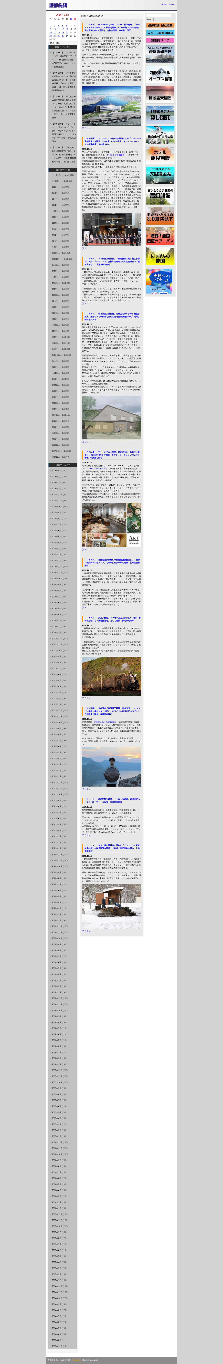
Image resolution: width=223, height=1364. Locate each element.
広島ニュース (58, 367)
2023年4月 (56, 686)
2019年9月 (56, 944)
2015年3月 (56, 1268)
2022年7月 (56, 740)
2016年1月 (56, 1208)
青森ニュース (58, 187)
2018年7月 (56, 1028)
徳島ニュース (58, 397)
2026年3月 (56, 476)
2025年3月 (56, 548)
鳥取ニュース (58, 379)
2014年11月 (57, 1292)
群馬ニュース (58, 223)
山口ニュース (58, 373)
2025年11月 (57, 500)
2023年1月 (56, 704)
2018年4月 (56, 1046)
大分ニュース (58, 433)
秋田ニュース (58, 193)
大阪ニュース (58, 343)
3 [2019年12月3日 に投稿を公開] (54, 26)
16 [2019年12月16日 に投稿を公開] (50, 32)
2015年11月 (57, 1220)
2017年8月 (56, 1094)
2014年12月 (57, 1286)
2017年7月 (56, 1100)
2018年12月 (57, 998)
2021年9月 (56, 800)
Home (83, 16)
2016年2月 (56, 1202)
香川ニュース (58, 391)
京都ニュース (58, 337)
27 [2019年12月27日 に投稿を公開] (67, 36)
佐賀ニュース (58, 421)
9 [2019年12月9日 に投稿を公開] (50, 29)
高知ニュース (58, 409)
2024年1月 (56, 632)
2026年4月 (56, 470)
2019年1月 (56, 992)
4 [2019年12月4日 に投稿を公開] (58, 26)
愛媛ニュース (58, 403)
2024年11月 (57, 572)
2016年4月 (56, 1190)
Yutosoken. (77, 1360)
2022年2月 (56, 770)
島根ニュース (58, 385)
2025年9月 (56, 512)
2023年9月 (56, 656)
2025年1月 (56, 560)
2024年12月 (57, 566)
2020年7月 (56, 884)
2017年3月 (56, 1124)
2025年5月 (56, 536)
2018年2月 (56, 1058)
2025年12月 (57, 494)
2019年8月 (56, 950)
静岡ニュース (58, 283)
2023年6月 (56, 674)
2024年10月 (57, 578)
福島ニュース (58, 217)
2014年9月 (56, 1304)
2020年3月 (56, 908)
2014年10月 (57, 1298)
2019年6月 (56, 962)
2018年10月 (57, 1010)
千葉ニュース (58, 247)
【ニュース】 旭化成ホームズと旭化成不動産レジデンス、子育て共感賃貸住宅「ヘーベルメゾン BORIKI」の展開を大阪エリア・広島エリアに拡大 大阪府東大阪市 (64, 107)
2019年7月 (56, 956)
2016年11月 (57, 1148)
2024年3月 (56, 620)
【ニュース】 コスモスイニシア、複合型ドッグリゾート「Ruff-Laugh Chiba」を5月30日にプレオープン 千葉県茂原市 (64, 59)
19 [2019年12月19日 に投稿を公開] (63, 32)
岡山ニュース (58, 361)
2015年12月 (57, 1214)
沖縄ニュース (58, 457)
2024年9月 (56, 584)
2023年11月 (57, 644)
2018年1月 (56, 1064)
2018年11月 (57, 1004)
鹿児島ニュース (59, 451)
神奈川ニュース (59, 259)
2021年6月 (56, 818)
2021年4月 (56, 830)
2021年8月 (56, 806)
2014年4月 (56, 1334)
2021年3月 (56, 836)
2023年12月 (57, 638)
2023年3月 (56, 692)
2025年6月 (56, 530)
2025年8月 (56, 518)
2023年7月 (56, 668)
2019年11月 (57, 932)
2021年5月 (56, 824)
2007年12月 (57, 1346)
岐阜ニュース (58, 295)
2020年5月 (56, 896)
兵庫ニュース (58, 349)
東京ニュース (58, 253)
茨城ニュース (58, 235)
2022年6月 (56, 746)
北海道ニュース (59, 181)
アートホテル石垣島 (97, 468)
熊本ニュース (58, 439)
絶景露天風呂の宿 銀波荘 (105, 722)
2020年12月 (57, 854)
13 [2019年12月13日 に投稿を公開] (67, 29)
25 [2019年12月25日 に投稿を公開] (59, 36)
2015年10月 (57, 1226)
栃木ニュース (58, 229)
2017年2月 (56, 1130)
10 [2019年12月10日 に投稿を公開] (54, 29)
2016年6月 (56, 1178)
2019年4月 (56, 974)
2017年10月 (57, 1082)
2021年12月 (57, 782)
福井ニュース (58, 313)
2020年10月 (57, 866)
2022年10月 (57, 722)
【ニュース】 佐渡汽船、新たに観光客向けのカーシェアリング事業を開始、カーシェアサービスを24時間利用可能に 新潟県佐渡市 (64, 154)
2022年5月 (56, 752)
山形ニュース (58, 211)
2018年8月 (56, 1022)
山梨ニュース (58, 277)
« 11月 (51, 43)
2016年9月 (56, 1160)
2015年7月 (56, 1244)
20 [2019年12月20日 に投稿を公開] (67, 32)
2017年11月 (57, 1076)
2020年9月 (56, 872)
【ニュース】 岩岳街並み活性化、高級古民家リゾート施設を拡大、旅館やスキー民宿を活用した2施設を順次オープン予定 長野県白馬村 (113, 317)
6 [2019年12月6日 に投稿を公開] (66, 26)
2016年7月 (56, 1172)
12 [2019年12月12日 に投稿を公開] (63, 29)
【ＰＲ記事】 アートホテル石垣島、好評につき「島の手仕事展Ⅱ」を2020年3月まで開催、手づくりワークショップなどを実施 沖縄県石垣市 (112, 455)
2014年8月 (56, 1310)
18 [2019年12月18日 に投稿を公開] (59, 32)
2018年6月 (56, 1034)
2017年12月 (57, 1070)
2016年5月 (56, 1184)
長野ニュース (58, 271)
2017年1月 (56, 1136)
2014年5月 (56, 1328)
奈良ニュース (58, 331)
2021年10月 (57, 794)
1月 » (58, 43)
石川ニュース (58, 307)
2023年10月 (57, 650)
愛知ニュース (58, 289)
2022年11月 (57, 716)
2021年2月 (56, 842)
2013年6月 (56, 1340)
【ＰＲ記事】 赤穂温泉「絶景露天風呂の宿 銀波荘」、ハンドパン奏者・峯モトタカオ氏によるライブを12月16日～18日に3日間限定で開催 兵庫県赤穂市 (112, 711)
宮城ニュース (58, 205)
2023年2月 (56, 698)
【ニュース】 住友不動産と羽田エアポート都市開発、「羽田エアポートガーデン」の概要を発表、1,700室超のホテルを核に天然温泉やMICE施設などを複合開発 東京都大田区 (113, 27)
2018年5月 (56, 1040)
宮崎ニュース (58, 445)
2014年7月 (56, 1316)
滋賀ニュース (58, 319)
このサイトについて (61, 175)
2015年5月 (56, 1256)
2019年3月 (56, 980)
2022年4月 (56, 758)
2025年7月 (56, 524)
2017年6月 (56, 1106)
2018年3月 (56, 1052)
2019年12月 (57, 926)
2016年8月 (56, 1166)
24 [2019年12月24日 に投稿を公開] (54, 36)
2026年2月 (56, 482)
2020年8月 (56, 878)
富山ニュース (58, 301)
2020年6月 (56, 890)
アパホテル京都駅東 (115, 155)
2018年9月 (56, 1016)
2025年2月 (56, 554)
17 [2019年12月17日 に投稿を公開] (54, 32)
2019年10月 (57, 938)
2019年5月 (56, 968)
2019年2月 (56, 986)
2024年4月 (56, 614)
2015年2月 (56, 1274)
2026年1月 (56, 488)
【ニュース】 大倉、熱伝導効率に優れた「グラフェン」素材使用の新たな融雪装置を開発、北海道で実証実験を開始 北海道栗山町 (112, 848)
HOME (164, 4)
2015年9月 (56, 1232)
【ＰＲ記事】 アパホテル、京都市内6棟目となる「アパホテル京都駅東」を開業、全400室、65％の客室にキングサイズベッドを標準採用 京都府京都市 (113, 141)
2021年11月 (57, 788)
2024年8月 (56, 590)
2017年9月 (56, 1088)
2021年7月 (56, 812)
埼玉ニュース (58, 241)
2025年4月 (56, 542)
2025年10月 (57, 506)
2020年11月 (57, 860)
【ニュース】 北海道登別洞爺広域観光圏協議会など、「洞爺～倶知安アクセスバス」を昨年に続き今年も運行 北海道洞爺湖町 (112, 563)
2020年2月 (56, 914)
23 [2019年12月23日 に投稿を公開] (50, 36)
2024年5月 (56, 608)
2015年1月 (56, 1280)
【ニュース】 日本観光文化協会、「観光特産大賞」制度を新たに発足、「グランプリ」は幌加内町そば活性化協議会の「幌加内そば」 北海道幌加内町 (112, 261)
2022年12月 (57, 710)
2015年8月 (56, 1238)
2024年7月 (56, 596)
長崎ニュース (58, 427)
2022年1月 (56, 776)
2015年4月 (56, 1262)
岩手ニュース (58, 199)
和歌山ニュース (59, 355)
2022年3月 (56, 764)
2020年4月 (56, 902)
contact (172, 4)
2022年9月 (56, 728)
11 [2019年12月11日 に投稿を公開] (59, 29)
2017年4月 (56, 1118)
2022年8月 (56, 734)
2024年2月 (56, 626)
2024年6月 (56, 602)
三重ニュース (58, 325)
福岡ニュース (58, 415)
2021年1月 (56, 848)
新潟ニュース (58, 265)
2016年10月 (57, 1154)
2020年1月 (56, 920)
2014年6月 (56, 1322)
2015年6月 (56, 1250)
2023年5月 (56, 680)
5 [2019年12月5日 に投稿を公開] (62, 26)
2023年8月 (56, 662)
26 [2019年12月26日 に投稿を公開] (63, 36)
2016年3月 (56, 1196)
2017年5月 (56, 1112)
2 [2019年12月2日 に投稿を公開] (50, 26)
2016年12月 (57, 1142)
